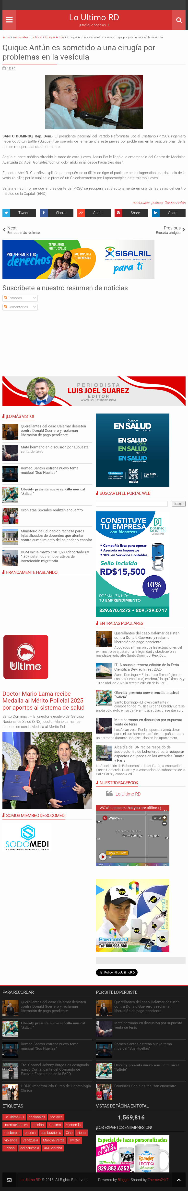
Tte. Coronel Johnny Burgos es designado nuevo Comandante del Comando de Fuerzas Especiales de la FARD (55, 1069)
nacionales (141, 202)
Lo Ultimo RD (94, 17)
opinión (38, 1125)
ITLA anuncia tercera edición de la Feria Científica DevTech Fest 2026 (146, 667)
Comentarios (16, 307)
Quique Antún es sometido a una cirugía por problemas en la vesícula (78, 52)
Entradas (13, 298)
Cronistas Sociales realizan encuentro (52, 510)
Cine (69, 1133)
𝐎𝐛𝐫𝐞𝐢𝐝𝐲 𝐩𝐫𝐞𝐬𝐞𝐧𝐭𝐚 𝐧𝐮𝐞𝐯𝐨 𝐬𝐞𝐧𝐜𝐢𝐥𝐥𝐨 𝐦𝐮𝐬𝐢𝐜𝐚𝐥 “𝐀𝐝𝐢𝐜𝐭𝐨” (146, 694)
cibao (81, 1133)
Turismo (55, 1125)
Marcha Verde (53, 1140)
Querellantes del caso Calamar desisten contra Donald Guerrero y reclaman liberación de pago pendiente (146, 637)
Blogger (124, 1180)
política (30, 1133)
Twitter (74, 1140)
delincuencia (29, 1148)
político (157, 202)
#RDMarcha (53, 1148)
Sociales (56, 1117)
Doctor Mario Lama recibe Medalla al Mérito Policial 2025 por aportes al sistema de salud (43, 700)
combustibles (51, 1133)
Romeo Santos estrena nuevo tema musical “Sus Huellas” (49, 470)
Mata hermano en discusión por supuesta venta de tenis (148, 722)
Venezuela (30, 1140)
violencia (11, 1140)
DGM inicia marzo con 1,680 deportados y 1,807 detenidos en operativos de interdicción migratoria (55, 556)
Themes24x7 (158, 1180)
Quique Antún (175, 202)
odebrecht (12, 1133)
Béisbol (9, 1148)
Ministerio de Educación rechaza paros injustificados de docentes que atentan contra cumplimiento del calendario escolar (56, 535)
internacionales (16, 1125)
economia (73, 1125)
